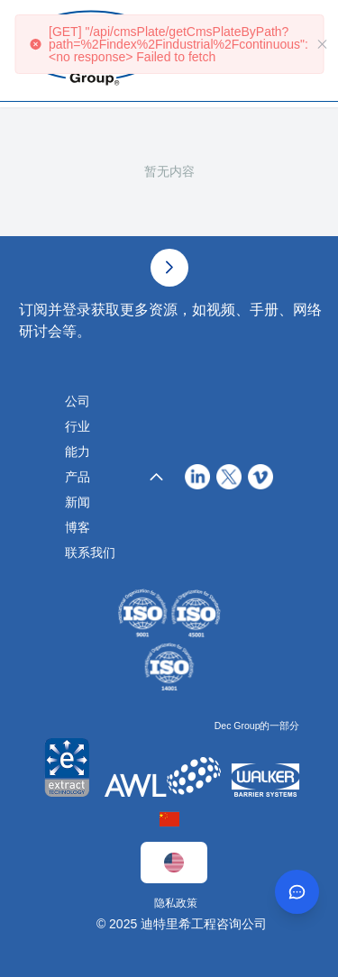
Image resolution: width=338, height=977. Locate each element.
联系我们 (90, 552)
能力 (77, 451)
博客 (77, 527)
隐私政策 (175, 903)
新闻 (77, 502)
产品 (77, 477)
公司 (77, 401)
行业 (77, 426)
